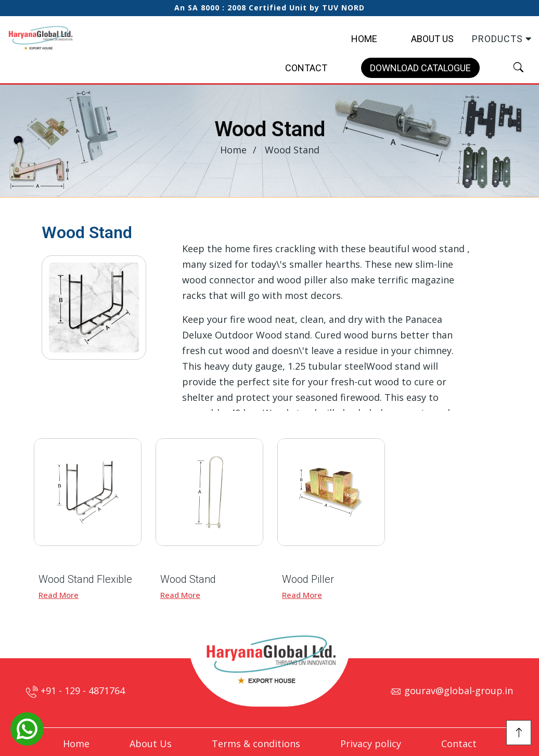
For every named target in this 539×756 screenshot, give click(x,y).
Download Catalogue (420, 67)
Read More (58, 595)
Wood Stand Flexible (85, 579)
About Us (432, 38)
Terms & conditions (256, 743)
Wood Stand (188, 579)
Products (502, 38)
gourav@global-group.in (451, 690)
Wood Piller (308, 579)
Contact (306, 67)
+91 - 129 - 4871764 (75, 690)
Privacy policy (370, 743)
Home (364, 38)
